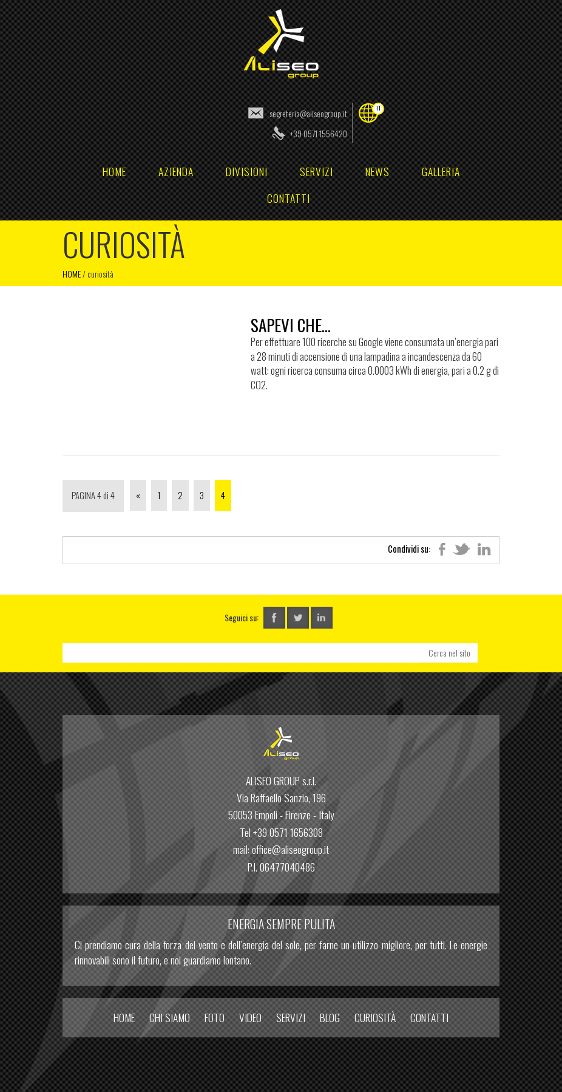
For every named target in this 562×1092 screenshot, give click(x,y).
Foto (215, 1017)
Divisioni (247, 171)
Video (250, 1017)
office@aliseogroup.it (290, 849)
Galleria (441, 171)
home (114, 171)
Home (72, 273)
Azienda (176, 171)
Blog (330, 1017)
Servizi (316, 171)
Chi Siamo (169, 1017)
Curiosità (375, 1017)
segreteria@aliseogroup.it (308, 113)
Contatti (288, 198)
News (377, 171)
